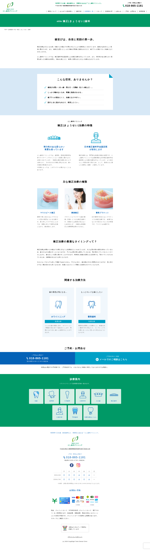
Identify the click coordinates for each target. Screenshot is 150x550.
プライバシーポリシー (75, 537)
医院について (52, 11)
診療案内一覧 (89, 11)
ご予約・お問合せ (130, 11)
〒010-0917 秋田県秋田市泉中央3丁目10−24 (75, 449)
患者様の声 (109, 11)
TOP (5, 29)
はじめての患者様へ (66, 11)
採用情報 (142, 11)
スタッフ (99, 11)
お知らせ (118, 11)
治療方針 (79, 11)
